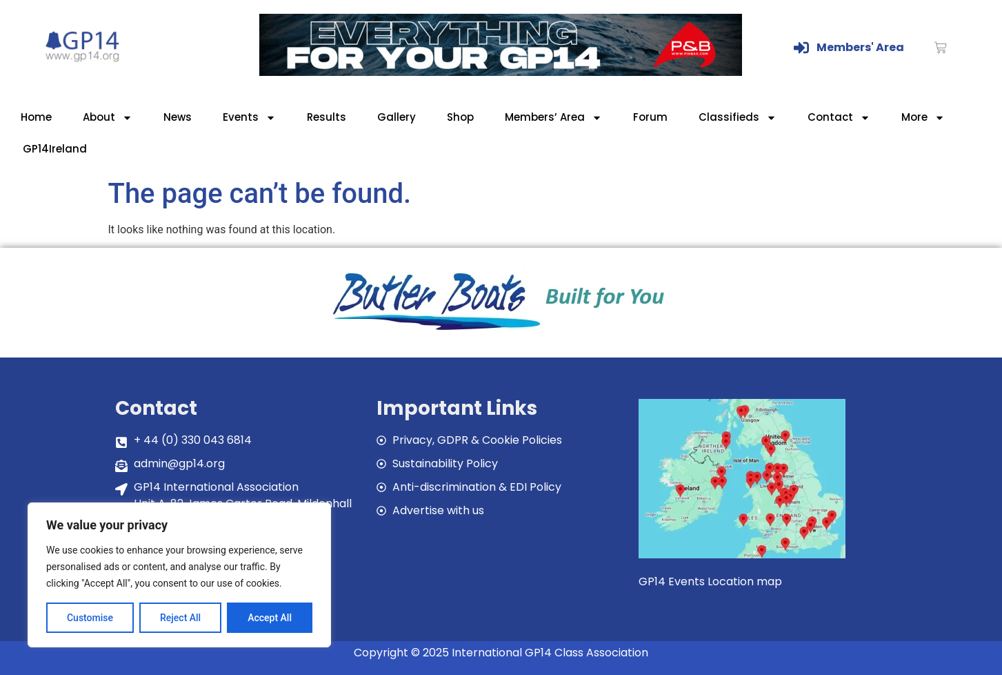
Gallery (396, 117)
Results (326, 117)
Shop (460, 117)
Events (249, 118)
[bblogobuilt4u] (501, 331)
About (107, 118)
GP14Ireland (55, 148)
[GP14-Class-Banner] (500, 72)
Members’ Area (553, 118)
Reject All (180, 617)
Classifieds (737, 118)
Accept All (270, 617)
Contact (839, 118)
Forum (650, 117)
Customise (90, 617)
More (923, 118)
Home (36, 117)
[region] (179, 574)
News (177, 117)
